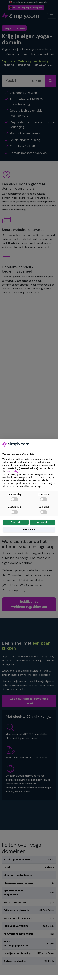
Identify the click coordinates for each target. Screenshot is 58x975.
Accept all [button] (42, 522)
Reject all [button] (15, 522)
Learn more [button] (29, 529)
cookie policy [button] (12, 471)
